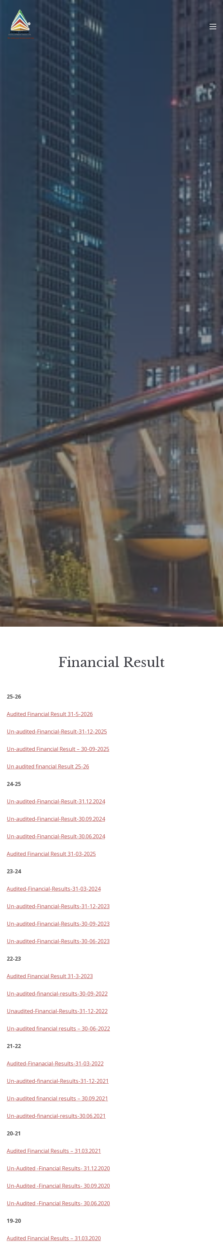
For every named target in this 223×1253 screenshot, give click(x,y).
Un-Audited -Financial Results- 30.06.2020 (58, 1203)
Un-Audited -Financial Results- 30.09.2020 (58, 1185)
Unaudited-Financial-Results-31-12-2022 (57, 1011)
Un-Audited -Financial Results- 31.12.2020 (58, 1168)
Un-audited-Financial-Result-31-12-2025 (57, 731)
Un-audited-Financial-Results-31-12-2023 (58, 906)
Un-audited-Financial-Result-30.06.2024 (56, 836)
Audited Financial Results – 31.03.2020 (54, 1238)
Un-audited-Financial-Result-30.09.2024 (56, 819)
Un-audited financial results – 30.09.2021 (57, 1098)
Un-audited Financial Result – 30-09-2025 (58, 749)
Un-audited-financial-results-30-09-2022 (57, 993)
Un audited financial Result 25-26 (48, 766)
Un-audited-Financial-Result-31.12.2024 (56, 801)
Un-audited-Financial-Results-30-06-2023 (58, 941)
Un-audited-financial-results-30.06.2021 (56, 1116)
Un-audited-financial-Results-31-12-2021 (58, 1081)
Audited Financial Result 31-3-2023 (50, 976)
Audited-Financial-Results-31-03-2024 (54, 888)
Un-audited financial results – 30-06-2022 (58, 1028)
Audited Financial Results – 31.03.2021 (54, 1151)
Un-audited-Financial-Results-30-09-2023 (58, 923)
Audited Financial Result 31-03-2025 (51, 854)
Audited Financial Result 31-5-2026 (50, 714)
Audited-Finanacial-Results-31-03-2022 (55, 1063)
